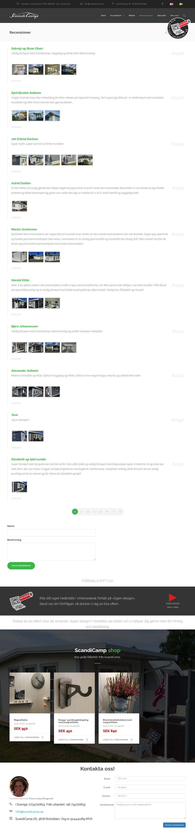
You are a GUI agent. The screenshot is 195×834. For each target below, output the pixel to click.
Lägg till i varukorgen (26, 737)
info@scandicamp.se (29, 811)
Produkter (115, 15)
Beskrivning (14, 540)
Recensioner (146, 15)
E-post (107, 787)
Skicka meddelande (174, 825)
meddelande (106, 805)
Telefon (106, 796)
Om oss (174, 15)
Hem (103, 15)
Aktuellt (161, 15)
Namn (10, 526)
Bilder (132, 15)
